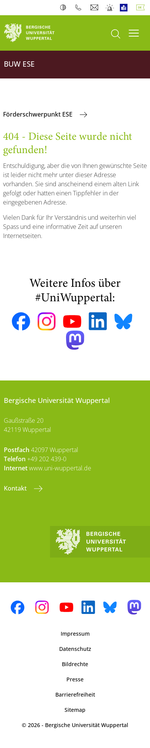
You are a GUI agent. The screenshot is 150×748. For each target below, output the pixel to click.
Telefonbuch (80, 7)
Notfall (110, 7)
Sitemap (75, 709)
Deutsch (142, 7)
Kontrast (64, 7)
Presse (75, 679)
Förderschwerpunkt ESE (38, 114)
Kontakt (16, 488)
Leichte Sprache (125, 7)
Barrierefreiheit (75, 694)
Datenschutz (75, 648)
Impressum (75, 633)
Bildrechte (75, 664)
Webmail (95, 7)
